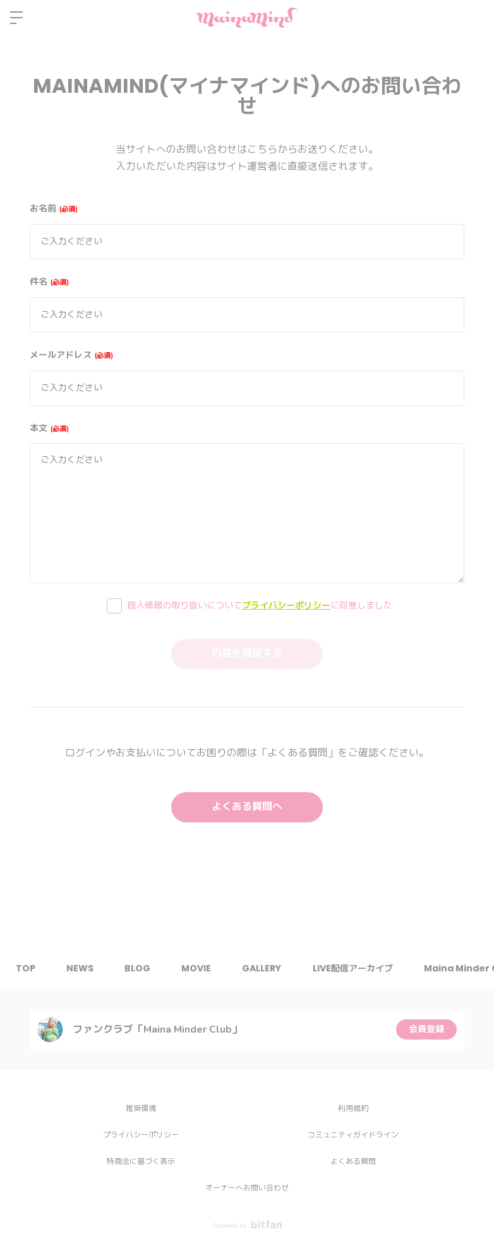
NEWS (80, 968)
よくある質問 (353, 1161)
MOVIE (198, 968)
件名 (49, 282)
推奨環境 (141, 1108)
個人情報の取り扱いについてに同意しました (259, 606)
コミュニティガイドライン (353, 1135)
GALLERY (264, 968)
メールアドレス (71, 355)
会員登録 (426, 1029)
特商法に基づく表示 (141, 1161)
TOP (25, 968)
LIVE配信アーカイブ (355, 968)
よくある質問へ (247, 807)
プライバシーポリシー (286, 606)
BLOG (139, 968)
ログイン (474, 18)
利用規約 (353, 1108)
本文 (49, 428)
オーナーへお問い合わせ (247, 1188)
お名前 (54, 209)
